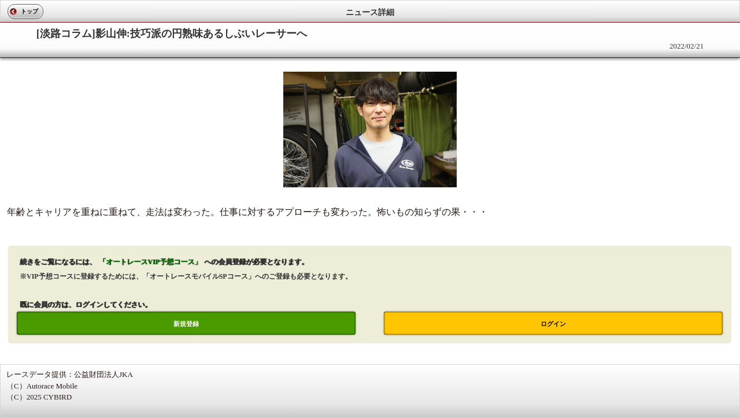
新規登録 (186, 323)
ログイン (553, 323)
